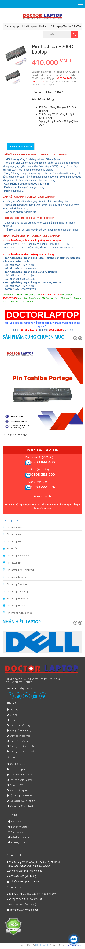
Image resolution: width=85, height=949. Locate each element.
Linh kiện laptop (29, 26)
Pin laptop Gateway (17, 598)
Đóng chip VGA (17, 785)
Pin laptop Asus (15, 534)
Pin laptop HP (14, 562)
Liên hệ (13, 714)
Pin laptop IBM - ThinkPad (20, 569)
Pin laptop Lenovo (16, 577)
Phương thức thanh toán (22, 746)
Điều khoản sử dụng (19, 725)
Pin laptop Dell (14, 541)
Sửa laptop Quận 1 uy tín (22, 800)
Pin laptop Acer (15, 526)
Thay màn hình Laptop (20, 774)
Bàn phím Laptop (20, 826)
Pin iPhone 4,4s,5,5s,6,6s (19, 612)
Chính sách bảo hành (20, 740)
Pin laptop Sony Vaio (18, 555)
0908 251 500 (43, 474)
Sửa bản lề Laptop (18, 790)
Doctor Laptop (11, 26)
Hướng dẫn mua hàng (20, 730)
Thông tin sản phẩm (21, 146)
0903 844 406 (43, 462)
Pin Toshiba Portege (14, 435)
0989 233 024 (43, 487)
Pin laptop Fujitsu (16, 605)
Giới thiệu (14, 709)
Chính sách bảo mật (19, 735)
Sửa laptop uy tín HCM (20, 795)
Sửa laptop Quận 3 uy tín (22, 806)
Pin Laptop (44, 26)
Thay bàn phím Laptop (20, 779)
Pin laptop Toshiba (62, 26)
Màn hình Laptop (20, 837)
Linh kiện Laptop (19, 842)
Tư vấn (12, 720)
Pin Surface (13, 548)
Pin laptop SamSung (17, 591)
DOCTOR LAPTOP (42, 945)
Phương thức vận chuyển (22, 751)
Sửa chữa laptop (17, 764)
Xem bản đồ (42, 496)
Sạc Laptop (17, 832)
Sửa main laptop (17, 769)
